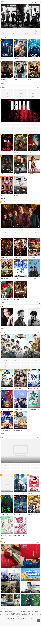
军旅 (25, 235)
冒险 (15, 128)
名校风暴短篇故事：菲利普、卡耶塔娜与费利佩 (11, 299)
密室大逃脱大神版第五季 (33, 409)
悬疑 (15, 124)
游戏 (15, 471)
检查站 (29, 79)
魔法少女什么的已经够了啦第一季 (8, 535)
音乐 (25, 366)
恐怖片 (20, 93)
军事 (5, 366)
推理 (25, 468)
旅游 (25, 363)
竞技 (5, 471)
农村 (5, 229)
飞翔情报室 (16, 278)
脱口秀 (15, 360)
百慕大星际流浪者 (32, 58)
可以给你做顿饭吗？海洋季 (20, 430)
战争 (15, 235)
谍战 (36, 235)
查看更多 (20, 84)
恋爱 (5, 468)
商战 (5, 235)
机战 (36, 471)
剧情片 (7, 96)
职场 (15, 366)
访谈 (5, 363)
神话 (15, 232)
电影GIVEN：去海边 (19, 493)
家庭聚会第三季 (4, 278)
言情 (36, 124)
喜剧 (15, 229)
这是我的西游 (4, 388)
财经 (36, 363)
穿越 (25, 232)
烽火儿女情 (16, 299)
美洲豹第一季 (4, 257)
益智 (25, 471)
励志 (25, 131)
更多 (39, 37)
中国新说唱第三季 (18, 388)
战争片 (33, 93)
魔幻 (25, 124)
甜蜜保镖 (16, 58)
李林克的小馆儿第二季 (33, 514)
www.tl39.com (21, 618)
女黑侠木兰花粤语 (32, 278)
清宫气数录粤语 (31, 257)
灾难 (25, 128)
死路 (2, 152)
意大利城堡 (3, 195)
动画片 (33, 96)
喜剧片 (20, 90)
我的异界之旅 (17, 514)
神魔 (36, 468)
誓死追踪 (3, 58)
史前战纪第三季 (4, 514)
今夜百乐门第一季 (5, 409)
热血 (15, 465)
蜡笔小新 (30, 493)
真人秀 (5, 360)
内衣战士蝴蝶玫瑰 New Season (21, 535)
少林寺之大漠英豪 (18, 257)
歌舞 (15, 131)
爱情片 (33, 90)
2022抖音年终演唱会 (18, 409)
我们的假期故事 (17, 173)
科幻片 (7, 93)
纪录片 (20, 96)
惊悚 (5, 124)
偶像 (25, 229)
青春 (5, 131)
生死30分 (30, 152)
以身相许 (16, 79)
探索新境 (16, 195)
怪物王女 (3, 493)
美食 (15, 363)
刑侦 (36, 232)
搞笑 (25, 465)
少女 (36, 465)
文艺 (36, 131)
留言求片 (20, 623)
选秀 (25, 360)
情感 (36, 360)
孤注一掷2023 (17, 152)
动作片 (7, 90)
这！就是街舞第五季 (5, 430)
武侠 (5, 232)
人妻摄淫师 (30, 173)
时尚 (36, 366)
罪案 (5, 128)
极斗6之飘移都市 (4, 79)
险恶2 (2, 173)
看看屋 (2, 1)
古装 (36, 128)
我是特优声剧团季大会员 (33, 388)
